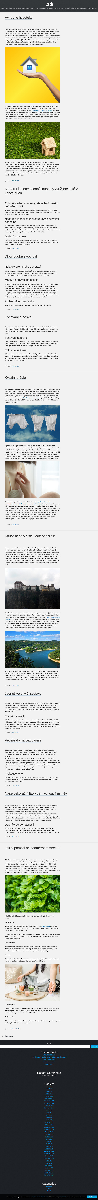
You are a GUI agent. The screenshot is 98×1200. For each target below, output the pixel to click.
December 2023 (49, 1127)
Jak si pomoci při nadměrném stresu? (32, 848)
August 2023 (49, 1136)
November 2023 (49, 1129)
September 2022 (49, 1158)
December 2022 (49, 1151)
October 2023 (49, 1132)
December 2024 (49, 1101)
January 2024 (49, 1125)
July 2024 (49, 1110)
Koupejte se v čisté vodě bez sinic (30, 536)
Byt (49, 1188)
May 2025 (49, 1089)
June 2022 (49, 1160)
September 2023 (49, 1134)
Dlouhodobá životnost (21, 256)
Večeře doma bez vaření (23, 740)
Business (49, 1186)
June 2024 (49, 1113)
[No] (96, 1197)
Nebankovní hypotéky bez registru (42, 110)
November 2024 (49, 1103)
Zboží (49, 1191)
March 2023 (49, 1146)
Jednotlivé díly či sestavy (23, 693)
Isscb (49, 4)
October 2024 (49, 1105)
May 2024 (49, 1115)
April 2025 (49, 1091)
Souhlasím (92, 1197)
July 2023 (49, 1139)
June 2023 (49, 1141)
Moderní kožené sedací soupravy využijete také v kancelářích (49, 1057)
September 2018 (49, 1170)
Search (49, 1044)
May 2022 (49, 1163)
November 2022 (49, 1153)
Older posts (9, 1036)
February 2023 (49, 1148)
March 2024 (49, 1120)
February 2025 (49, 1096)
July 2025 (49, 1086)
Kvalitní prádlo (15, 378)
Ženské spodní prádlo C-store (32, 398)
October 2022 (49, 1156)
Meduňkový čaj (45, 926)
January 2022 (49, 1165)
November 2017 (49, 1175)
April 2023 (49, 1144)
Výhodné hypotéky (18, 17)
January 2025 (49, 1098)
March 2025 (49, 1093)
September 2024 (49, 1108)
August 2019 (49, 1168)
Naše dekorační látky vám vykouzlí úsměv (36, 793)
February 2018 (49, 1172)
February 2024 (49, 1122)
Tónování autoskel (18, 317)
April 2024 (49, 1117)
